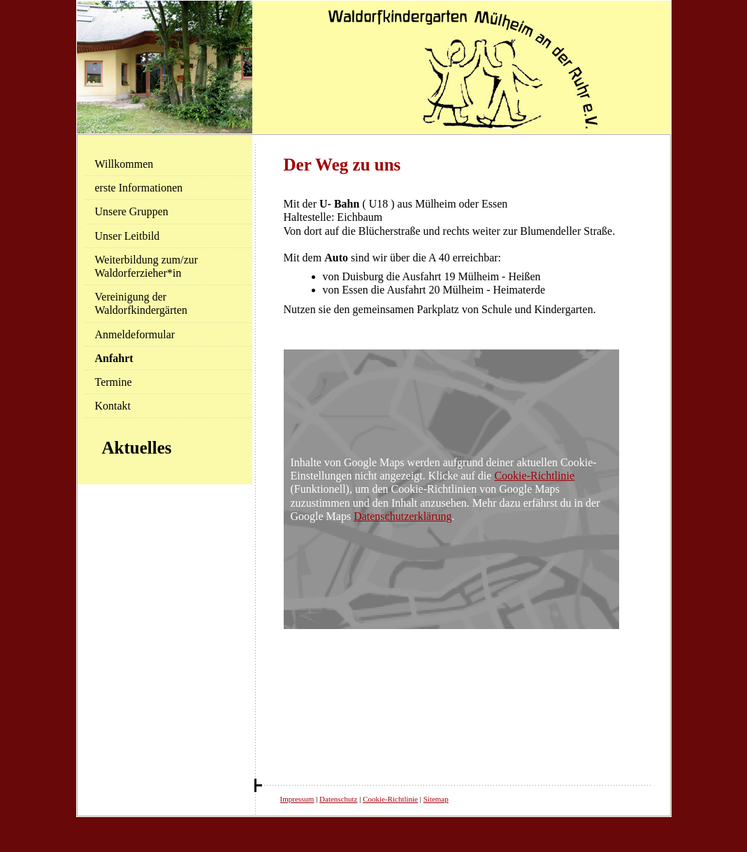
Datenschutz (338, 799)
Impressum (297, 799)
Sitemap (436, 799)
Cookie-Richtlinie (534, 476)
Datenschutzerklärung (402, 516)
